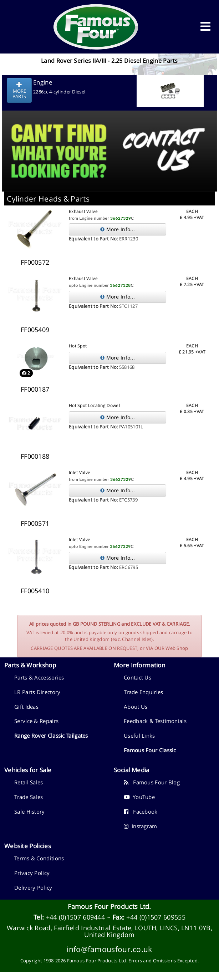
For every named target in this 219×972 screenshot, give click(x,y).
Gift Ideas (26, 706)
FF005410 (35, 590)
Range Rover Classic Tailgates (51, 735)
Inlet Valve (79, 472)
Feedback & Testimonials (155, 720)
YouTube (139, 796)
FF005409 (35, 329)
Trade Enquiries (143, 692)
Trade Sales (28, 796)
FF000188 (35, 456)
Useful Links (139, 735)
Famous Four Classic (150, 750)
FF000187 (35, 389)
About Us (135, 706)
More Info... (117, 229)
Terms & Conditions (39, 858)
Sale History (29, 811)
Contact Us (137, 677)
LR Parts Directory (37, 692)
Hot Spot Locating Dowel (94, 405)
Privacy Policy (32, 872)
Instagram (140, 826)
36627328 (120, 285)
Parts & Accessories (39, 677)
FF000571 (35, 523)
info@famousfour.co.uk (109, 949)
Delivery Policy (33, 887)
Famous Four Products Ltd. (109, 906)
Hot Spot (78, 346)
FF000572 (35, 262)
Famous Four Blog (152, 782)
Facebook (141, 811)
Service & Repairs (36, 720)
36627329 (120, 218)
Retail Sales (28, 782)
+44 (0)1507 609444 (75, 917)
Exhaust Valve (83, 211)
